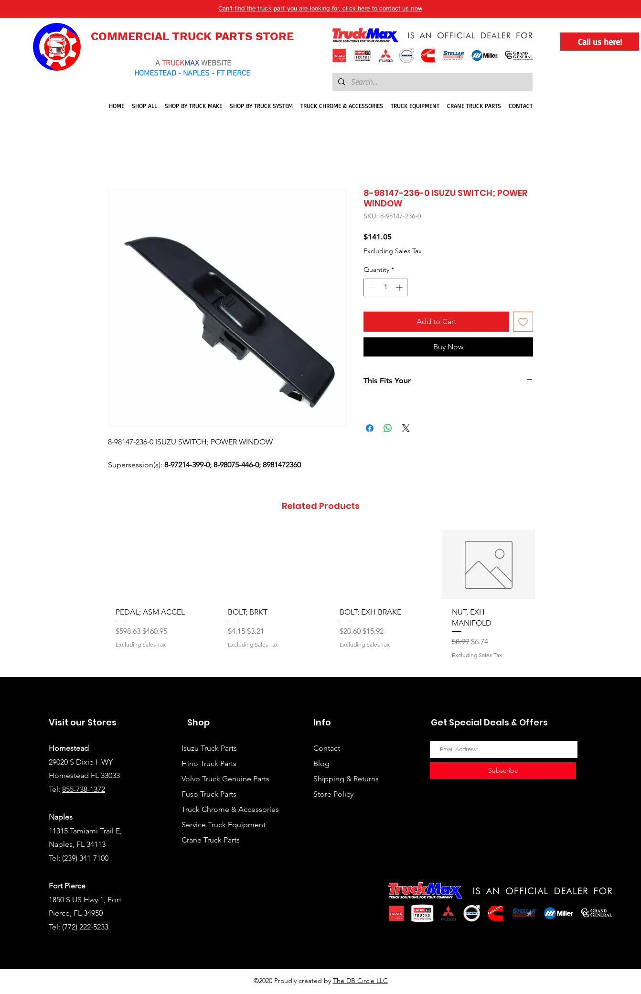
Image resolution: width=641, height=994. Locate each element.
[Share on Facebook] (369, 428)
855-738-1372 (83, 789)
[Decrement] (371, 287)
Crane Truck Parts (211, 839)
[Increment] (400, 287)
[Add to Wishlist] (523, 322)
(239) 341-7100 (85, 858)
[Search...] (432, 82)
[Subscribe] (503, 770)
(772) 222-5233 (85, 926)
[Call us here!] (600, 41)
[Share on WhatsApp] (388, 428)
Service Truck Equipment (224, 824)
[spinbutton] (385, 287)
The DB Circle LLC (360, 980)
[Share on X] (406, 428)
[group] (320, 599)
